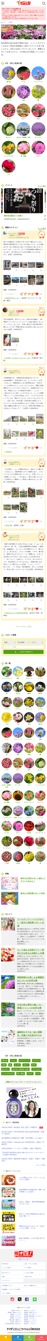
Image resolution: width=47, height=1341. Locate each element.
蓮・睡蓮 (20, 1073)
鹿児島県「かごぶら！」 (31, 1321)
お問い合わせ (28, 1276)
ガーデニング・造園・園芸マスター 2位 (18, 237)
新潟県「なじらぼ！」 (30, 1314)
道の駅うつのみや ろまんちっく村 (16, 358)
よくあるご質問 (28, 1272)
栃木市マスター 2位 (13, 539)
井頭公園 (7, 525)
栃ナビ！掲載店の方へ (30, 1285)
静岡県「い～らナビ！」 (31, 1320)
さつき (17, 1065)
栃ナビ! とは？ (23, 1259)
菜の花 (4, 1060)
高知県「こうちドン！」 (31, 1323)
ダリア (30, 1073)
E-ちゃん (11, 233)
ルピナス (36, 1060)
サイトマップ (6, 1280)
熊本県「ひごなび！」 (30, 1310)
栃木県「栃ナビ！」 (17, 1310)
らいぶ (10, 311)
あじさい (5, 1069)
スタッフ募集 (6, 1293)
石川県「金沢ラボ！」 (16, 1321)
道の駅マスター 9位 (13, 314)
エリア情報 (29, 1338)
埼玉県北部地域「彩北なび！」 (14, 1323)
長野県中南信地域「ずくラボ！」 (33, 1316)
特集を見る (41, 1338)
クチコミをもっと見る (24, 626)
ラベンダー (36, 1069)
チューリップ (24, 1060)
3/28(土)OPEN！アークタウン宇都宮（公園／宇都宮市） (22, 1148)
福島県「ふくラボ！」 (16, 1314)
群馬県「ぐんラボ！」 (16, 1318)
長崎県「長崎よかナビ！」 (31, 1312)
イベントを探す (18, 1338)
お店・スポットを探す (6, 1338)
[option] (23, 204)
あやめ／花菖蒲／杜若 (21, 1069)
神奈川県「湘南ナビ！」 (16, 1320)
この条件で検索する (23, 652)
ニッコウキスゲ (7, 1073)
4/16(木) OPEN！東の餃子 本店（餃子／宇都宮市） (20, 1127)
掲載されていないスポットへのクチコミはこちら (23, 1082)
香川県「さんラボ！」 (30, 1318)
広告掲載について (7, 1285)
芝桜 (3, 1065)
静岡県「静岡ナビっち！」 (15, 1312)
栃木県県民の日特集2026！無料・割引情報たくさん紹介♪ (22, 1138)
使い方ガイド (6, 1272)
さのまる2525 (12, 371)
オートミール (12, 535)
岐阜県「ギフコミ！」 (16, 1316)
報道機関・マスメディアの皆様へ (11, 1289)
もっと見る (42, 186)
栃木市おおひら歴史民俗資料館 (15, 613)
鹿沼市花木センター (11, 298)
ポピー (26, 1065)
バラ (38, 1073)
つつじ (13, 1060)
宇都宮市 (7, 452)
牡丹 (33, 1065)
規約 (3, 1276)
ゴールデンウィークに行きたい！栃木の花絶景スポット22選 (30, 922)
